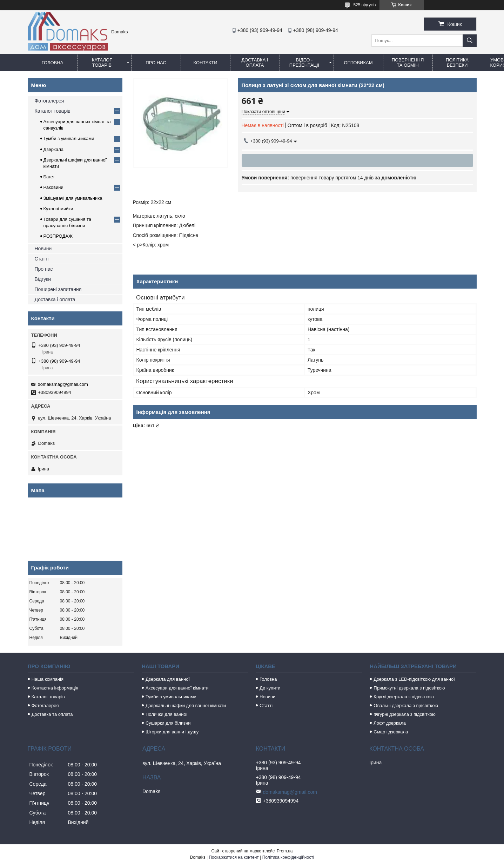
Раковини (53, 187)
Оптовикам (358, 62)
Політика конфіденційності (288, 857)
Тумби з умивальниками (68, 138)
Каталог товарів (102, 62)
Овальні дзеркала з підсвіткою (406, 705)
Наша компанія (47, 679)
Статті (42, 259)
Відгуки (43, 279)
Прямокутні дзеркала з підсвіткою (409, 688)
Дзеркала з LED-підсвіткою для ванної (414, 679)
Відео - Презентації (304, 62)
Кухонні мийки (58, 208)
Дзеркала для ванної (168, 679)
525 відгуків (364, 4)
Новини (43, 248)
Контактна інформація (55, 688)
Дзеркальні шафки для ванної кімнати (186, 705)
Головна (52, 62)
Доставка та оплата (52, 714)
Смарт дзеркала (391, 731)
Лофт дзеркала (390, 723)
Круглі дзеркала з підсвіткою (404, 696)
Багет (49, 176)
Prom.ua (285, 851)
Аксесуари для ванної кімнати (177, 688)
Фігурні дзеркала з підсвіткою (404, 714)
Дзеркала (53, 149)
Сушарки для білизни (168, 723)
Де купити (270, 688)
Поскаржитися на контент (233, 857)
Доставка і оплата (254, 62)
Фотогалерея (49, 101)
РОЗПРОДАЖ (58, 236)
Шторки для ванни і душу (172, 731)
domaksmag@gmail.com (63, 384)
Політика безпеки (457, 62)
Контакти (205, 62)
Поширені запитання (58, 289)
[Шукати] (470, 40)
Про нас (156, 62)
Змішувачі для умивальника (72, 198)
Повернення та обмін (408, 62)
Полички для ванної (166, 714)
